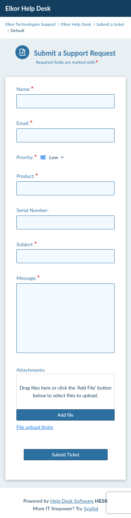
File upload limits (34, 427)
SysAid (90, 508)
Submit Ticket (65, 454)
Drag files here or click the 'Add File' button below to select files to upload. (65, 391)
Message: (26, 278)
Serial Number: (32, 210)
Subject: (25, 244)
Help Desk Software (72, 501)
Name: (23, 89)
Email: (22, 123)
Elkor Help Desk (28, 8)
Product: (25, 176)
